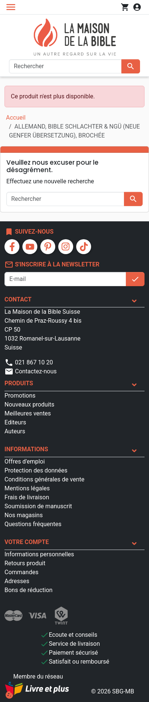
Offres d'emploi (24, 461)
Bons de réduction (28, 590)
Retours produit (24, 563)
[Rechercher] (65, 66)
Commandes (21, 572)
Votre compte (26, 542)
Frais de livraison (26, 497)
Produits (18, 383)
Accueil (15, 117)
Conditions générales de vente (44, 479)
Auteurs (14, 431)
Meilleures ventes (27, 413)
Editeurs (15, 422)
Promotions (19, 395)
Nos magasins (23, 515)
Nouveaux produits (29, 404)
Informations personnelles (39, 554)
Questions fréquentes (32, 524)
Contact (17, 299)
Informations (26, 449)
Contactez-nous (30, 371)
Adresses (16, 581)
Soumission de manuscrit (38, 506)
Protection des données (35, 470)
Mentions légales (27, 488)
